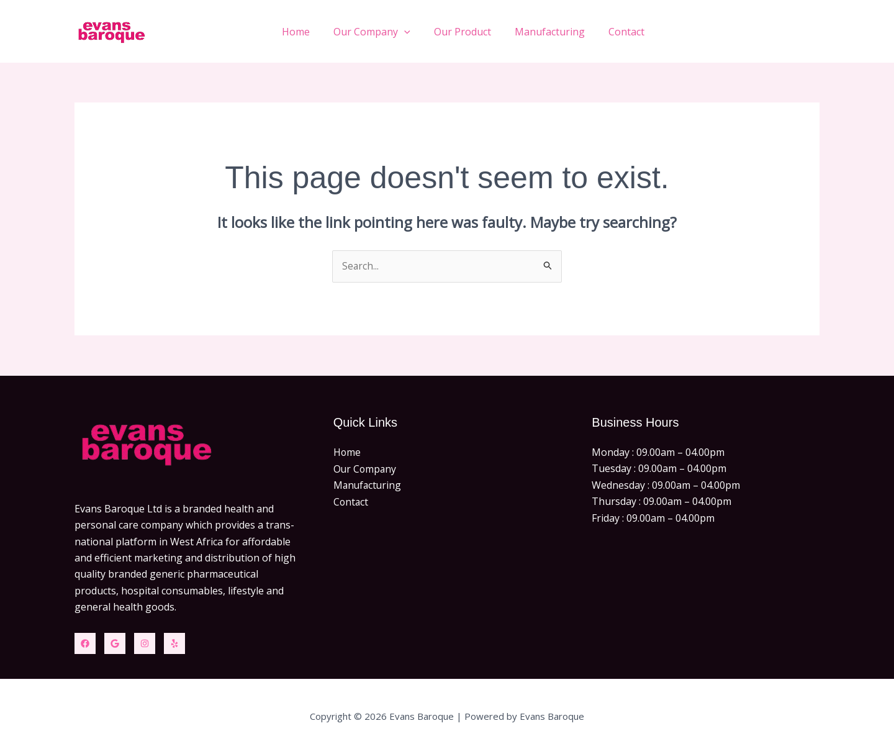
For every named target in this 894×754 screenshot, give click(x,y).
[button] (417, 31)
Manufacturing (555, 32)
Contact (628, 32)
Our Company (384, 31)
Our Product (471, 32)
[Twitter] (114, 643)
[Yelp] (174, 643)
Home (313, 32)
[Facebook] (85, 643)
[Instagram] (144, 643)
